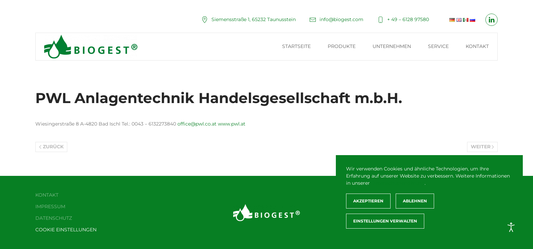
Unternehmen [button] (392, 46)
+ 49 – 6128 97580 (403, 19)
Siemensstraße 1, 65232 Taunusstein (248, 19)
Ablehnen (415, 200)
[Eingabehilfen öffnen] (511, 227)
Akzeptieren (368, 200)
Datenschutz (53, 218)
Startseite (296, 46)
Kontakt (477, 46)
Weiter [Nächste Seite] (482, 147)
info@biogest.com (336, 19)
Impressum (50, 206)
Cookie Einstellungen (66, 230)
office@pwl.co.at (197, 124)
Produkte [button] (342, 46)
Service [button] (438, 46)
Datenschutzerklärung (398, 183)
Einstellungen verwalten (385, 220)
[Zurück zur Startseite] (92, 46)
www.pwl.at (231, 124)
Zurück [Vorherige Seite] (51, 147)
